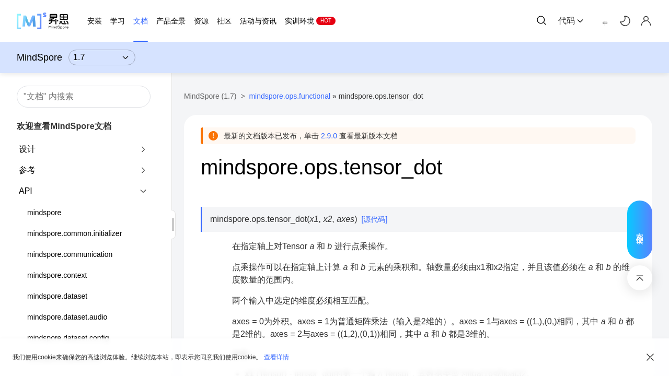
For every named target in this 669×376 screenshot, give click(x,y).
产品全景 (171, 21)
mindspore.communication (69, 254)
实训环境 (299, 21)
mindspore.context (57, 275)
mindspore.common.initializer (74, 233)
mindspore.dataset (57, 296)
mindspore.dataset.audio (67, 317)
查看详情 (276, 357)
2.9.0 (329, 136)
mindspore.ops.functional (289, 96)
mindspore (44, 212)
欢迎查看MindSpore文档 (64, 126)
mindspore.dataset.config (68, 338)
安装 (94, 21)
